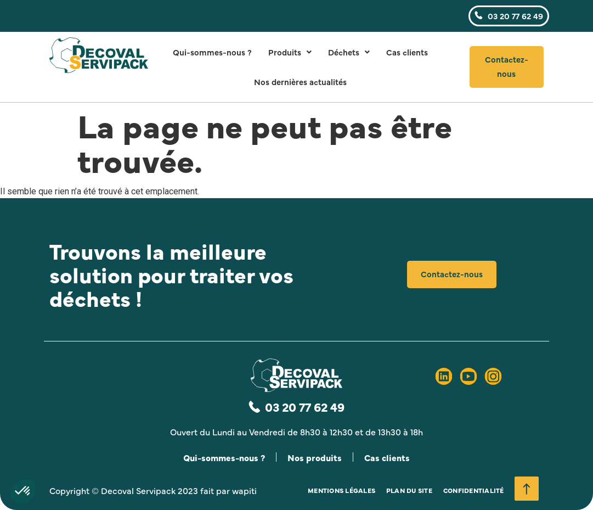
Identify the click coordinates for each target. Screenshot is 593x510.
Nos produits (315, 457)
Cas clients (407, 52)
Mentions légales (341, 490)
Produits (290, 52)
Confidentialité (473, 490)
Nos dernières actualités (300, 81)
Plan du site (409, 490)
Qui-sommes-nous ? (212, 52)
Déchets (349, 52)
